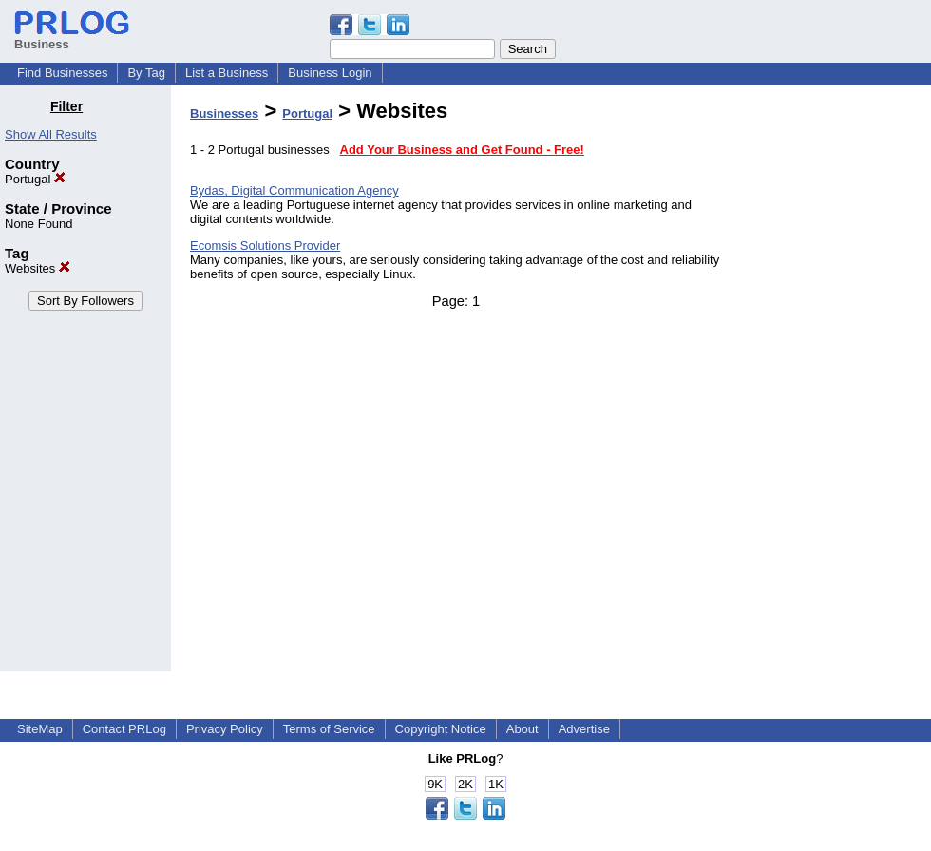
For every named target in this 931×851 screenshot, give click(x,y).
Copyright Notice (440, 729)
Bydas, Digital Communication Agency (294, 190)
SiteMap (40, 729)
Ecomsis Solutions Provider (265, 245)
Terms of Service (329, 729)
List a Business (226, 73)
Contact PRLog (124, 729)
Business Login (329, 73)
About (522, 729)
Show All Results (51, 134)
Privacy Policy (224, 729)
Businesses (224, 113)
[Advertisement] (834, 384)
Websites (37, 268)
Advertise (584, 729)
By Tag (146, 73)
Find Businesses (62, 73)
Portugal (35, 179)
